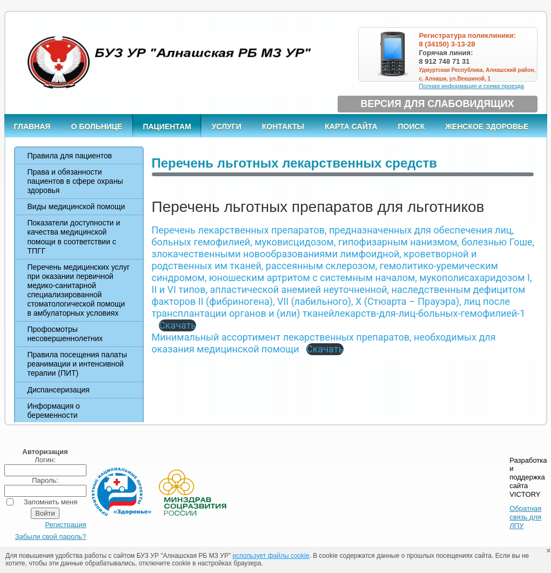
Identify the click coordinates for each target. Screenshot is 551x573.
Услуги (226, 126)
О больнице (96, 126)
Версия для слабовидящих (437, 103)
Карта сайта (351, 126)
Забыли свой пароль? (50, 536)
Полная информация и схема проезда (471, 86)
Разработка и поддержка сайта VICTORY (528, 477)
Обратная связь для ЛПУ (525, 517)
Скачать (177, 325)
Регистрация (65, 525)
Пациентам (167, 126)
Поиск (411, 126)
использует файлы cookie (271, 555)
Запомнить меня (50, 502)
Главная (32, 126)
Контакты (283, 126)
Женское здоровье (486, 126)
